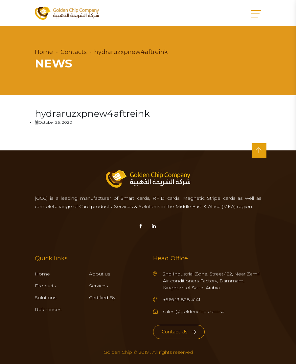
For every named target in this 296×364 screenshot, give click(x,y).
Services (98, 286)
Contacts (73, 52)
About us (99, 274)
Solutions (45, 297)
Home (44, 52)
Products (45, 286)
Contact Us (179, 332)
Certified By (102, 297)
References (48, 309)
